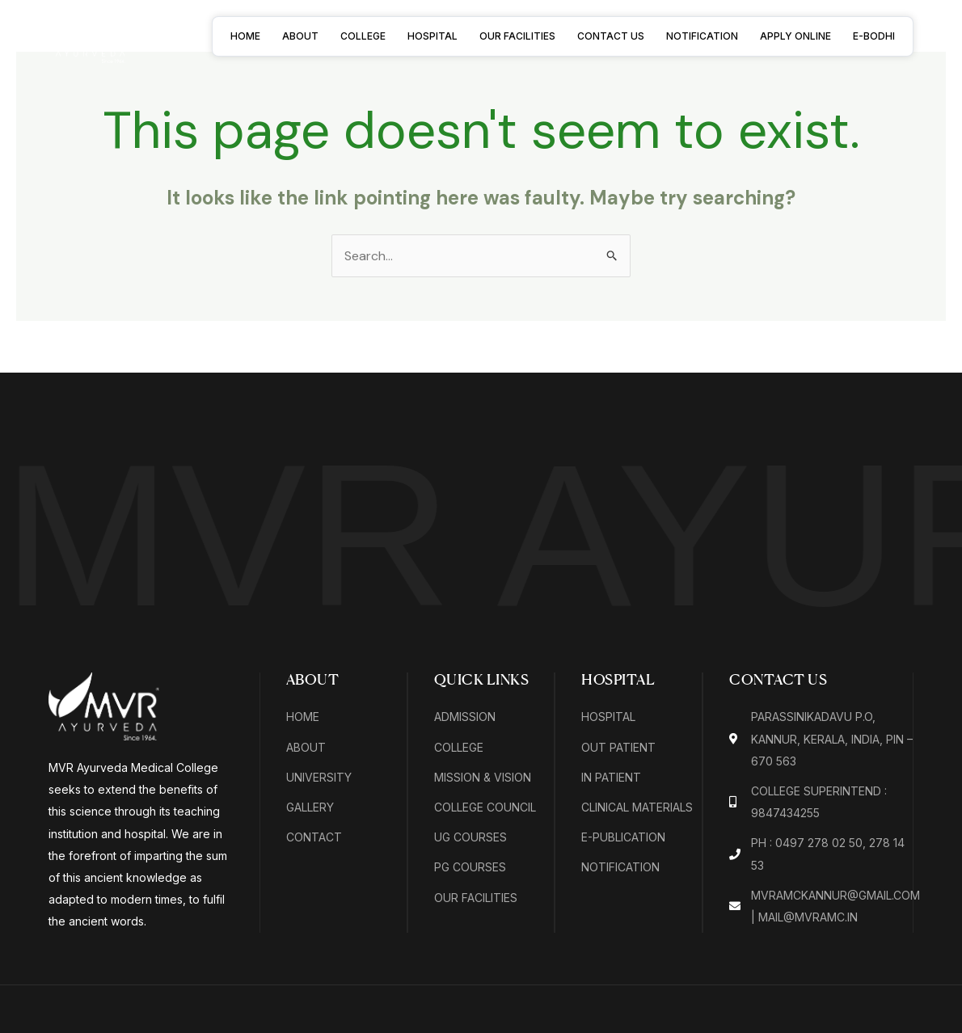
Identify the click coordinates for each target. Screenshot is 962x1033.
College (363, 36)
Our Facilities (517, 36)
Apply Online (795, 36)
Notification (702, 36)
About (300, 36)
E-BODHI (874, 36)
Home (245, 36)
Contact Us (610, 36)
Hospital (432, 36)
